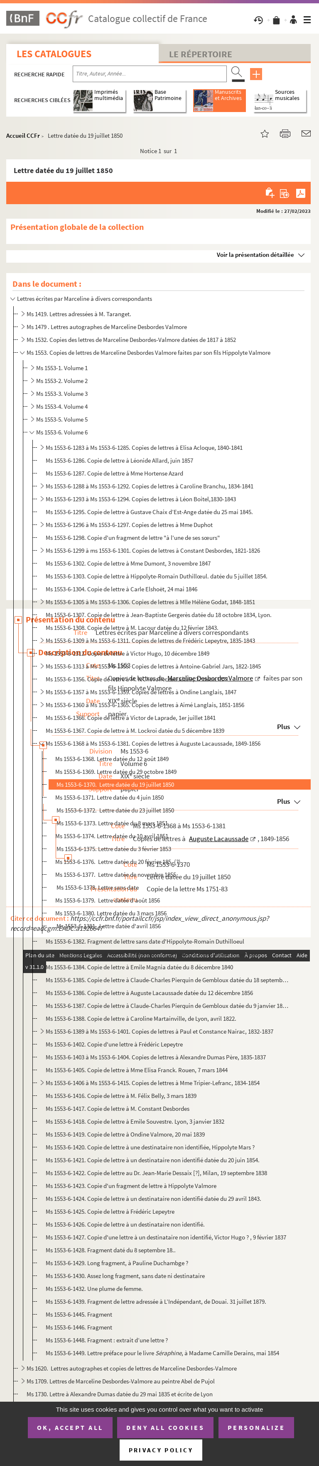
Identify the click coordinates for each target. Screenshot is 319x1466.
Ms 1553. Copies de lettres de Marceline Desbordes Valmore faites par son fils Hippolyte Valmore (148, 352)
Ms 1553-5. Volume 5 (62, 419)
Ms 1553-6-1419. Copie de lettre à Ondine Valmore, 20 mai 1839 (125, 1134)
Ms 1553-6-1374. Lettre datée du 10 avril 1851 (111, 836)
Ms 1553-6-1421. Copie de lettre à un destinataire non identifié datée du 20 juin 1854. (153, 1160)
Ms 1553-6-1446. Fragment (79, 1327)
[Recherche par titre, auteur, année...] (150, 74)
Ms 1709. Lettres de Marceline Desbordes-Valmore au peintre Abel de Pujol (121, 1381)
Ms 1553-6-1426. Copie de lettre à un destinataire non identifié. (125, 1224)
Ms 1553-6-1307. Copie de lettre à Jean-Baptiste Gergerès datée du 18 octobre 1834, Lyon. (159, 615)
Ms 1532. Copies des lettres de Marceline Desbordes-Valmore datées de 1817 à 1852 (131, 340)
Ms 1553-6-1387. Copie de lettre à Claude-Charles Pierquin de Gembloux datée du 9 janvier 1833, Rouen (168, 1006)
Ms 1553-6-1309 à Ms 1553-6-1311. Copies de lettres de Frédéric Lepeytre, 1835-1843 (150, 640)
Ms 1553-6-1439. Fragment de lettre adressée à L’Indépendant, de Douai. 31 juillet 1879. (156, 1301)
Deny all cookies (165, 1427)
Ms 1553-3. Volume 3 (62, 394)
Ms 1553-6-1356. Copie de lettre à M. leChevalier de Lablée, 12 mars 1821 (137, 679)
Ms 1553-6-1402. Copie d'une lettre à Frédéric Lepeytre (114, 1044)
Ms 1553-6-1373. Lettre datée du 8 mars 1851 (111, 823)
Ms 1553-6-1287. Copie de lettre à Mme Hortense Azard (114, 473)
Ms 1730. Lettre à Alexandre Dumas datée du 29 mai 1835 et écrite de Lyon (120, 1394)
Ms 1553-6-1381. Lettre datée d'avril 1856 (108, 926)
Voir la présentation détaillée (255, 255)
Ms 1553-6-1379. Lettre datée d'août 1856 (107, 900)
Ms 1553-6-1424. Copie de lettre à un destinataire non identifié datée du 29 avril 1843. (154, 1199)
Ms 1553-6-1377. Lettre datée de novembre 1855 (115, 874)
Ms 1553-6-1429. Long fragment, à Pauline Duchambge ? (117, 1263)
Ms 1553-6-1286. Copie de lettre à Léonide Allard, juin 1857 (119, 460)
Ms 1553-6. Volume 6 (62, 432)
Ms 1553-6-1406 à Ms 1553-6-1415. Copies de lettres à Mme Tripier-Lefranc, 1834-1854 (153, 1083)
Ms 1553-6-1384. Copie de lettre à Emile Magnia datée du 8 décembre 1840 (139, 967)
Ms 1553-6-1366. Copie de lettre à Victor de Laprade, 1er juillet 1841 (131, 718)
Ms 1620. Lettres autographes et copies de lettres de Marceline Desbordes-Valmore (132, 1368)
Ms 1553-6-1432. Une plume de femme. (94, 1289)
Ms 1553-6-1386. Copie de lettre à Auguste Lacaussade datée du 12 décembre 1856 (149, 993)
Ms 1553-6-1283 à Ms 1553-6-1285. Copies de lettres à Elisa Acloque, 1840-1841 (144, 447)
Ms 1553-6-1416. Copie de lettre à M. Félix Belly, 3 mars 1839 (121, 1096)
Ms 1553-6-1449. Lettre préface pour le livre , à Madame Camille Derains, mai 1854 (162, 1353)
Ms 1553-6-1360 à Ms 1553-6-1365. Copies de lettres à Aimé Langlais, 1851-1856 (145, 705)
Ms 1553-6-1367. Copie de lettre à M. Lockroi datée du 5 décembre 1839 (135, 730)
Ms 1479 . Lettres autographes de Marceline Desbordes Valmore (107, 327)
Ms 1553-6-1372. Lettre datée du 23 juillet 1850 (114, 810)
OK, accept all (70, 1427)
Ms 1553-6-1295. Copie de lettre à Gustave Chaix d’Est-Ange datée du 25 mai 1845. (149, 512)
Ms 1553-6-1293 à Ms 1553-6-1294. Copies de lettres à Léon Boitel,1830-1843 (141, 499)
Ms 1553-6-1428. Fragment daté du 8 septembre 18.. (111, 1250)
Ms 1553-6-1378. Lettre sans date (97, 887)
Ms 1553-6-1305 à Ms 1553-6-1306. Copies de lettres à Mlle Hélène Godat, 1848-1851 (150, 602)
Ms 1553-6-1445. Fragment (79, 1314)
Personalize (256, 1427)
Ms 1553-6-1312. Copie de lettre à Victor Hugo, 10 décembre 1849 (127, 653)
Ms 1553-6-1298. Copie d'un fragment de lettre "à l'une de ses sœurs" (133, 538)
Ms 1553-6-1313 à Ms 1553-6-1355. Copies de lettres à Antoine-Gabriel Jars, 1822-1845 (153, 666)
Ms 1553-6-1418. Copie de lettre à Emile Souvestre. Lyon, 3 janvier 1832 (135, 1121)
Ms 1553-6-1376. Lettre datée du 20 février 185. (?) (118, 862)
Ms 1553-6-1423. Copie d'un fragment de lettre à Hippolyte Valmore (131, 1186)
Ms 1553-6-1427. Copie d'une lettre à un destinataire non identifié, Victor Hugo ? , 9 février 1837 (166, 1237)
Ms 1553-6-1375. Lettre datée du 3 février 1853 (113, 849)
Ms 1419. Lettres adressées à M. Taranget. (79, 314)
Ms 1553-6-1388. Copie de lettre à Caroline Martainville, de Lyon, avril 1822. (141, 1018)
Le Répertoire (200, 54)
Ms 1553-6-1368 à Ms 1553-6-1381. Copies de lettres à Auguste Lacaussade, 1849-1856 (153, 743)
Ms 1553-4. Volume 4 (62, 406)
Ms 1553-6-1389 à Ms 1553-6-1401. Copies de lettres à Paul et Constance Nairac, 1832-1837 (159, 1031)
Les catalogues (54, 53)
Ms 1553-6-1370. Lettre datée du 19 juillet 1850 (114, 784)
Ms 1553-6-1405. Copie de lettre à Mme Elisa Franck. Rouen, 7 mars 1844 (137, 1070)
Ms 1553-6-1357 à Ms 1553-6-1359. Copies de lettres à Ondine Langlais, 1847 (141, 692)
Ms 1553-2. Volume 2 (62, 381)
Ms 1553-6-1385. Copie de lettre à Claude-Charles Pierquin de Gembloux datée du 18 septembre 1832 (168, 980)
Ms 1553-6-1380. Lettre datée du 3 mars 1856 (111, 913)
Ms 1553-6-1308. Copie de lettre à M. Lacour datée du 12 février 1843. (133, 628)
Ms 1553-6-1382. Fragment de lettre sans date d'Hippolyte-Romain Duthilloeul (145, 941)
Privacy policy (161, 1450)
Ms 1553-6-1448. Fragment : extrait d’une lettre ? (107, 1340)
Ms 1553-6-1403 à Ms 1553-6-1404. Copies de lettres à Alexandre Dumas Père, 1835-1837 (156, 1057)
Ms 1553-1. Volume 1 (62, 368)
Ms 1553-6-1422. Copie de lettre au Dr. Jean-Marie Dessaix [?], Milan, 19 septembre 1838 (156, 1173)
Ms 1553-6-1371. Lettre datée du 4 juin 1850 (109, 797)
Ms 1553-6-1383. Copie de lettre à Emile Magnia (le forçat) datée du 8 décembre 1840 (153, 954)
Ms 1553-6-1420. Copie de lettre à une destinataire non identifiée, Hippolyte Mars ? (150, 1147)
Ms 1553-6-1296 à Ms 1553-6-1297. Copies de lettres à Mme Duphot (129, 525)
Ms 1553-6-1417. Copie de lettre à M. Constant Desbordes (117, 1108)
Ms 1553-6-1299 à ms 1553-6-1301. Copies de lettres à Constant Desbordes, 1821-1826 (153, 550)
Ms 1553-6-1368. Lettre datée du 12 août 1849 (112, 759)
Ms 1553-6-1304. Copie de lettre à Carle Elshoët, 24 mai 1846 (121, 589)
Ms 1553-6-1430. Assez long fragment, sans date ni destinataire (125, 1276)
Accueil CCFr (23, 135)
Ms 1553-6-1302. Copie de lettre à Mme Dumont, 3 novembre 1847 (128, 563)
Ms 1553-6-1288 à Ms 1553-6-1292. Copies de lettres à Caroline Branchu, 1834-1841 (149, 486)
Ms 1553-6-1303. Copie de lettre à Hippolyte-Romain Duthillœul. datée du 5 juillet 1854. (157, 576)
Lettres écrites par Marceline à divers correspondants (84, 298)
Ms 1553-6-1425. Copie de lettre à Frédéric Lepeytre (110, 1211)
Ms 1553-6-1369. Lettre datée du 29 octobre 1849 (116, 772)
